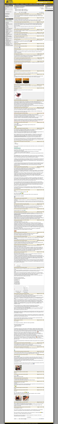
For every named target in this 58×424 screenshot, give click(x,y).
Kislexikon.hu (48, 0)
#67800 (29, 84)
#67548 (26, 43)
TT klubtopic (7, 26)
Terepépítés (7, 27)
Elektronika (19, 10)
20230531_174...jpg (18, 400)
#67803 (27, 107)
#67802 (27, 166)
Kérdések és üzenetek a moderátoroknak (8, 40)
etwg (16, 29)
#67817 (26, 240)
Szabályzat (36, 423)
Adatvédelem (26, 423)
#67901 (27, 381)
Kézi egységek (26, 10)
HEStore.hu (45, 0)
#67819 (26, 267)
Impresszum (30, 423)
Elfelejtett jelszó (7, 16)
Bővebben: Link (16, 42)
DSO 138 (15, 90)
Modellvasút (16, 10)
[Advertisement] (49, 26)
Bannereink (33, 423)
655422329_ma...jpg (18, 98)
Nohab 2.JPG (18, 83)
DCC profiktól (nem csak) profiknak (21, 5)
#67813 (27, 354)
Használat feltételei (22, 423)
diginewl (17, 107)
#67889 (27, 374)
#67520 (28, 29)
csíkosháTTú (21, 29)
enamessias (21, 351)
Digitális (23, 10)
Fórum (15, 5)
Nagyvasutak (7, 22)
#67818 (26, 244)
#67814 (26, 236)
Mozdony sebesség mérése (9, 28)
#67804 (27, 113)
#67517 (26, 32)
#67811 (26, 232)
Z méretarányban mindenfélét (9, 45)
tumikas (17, 32)
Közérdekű (7, 25)
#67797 (29, 61)
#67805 (27, 122)
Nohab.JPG (18, 69)
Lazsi (17, 128)
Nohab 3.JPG (25, 83)
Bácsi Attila (17, 61)
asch (16, 166)
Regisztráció (6, 15)
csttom (17, 351)
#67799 (29, 74)
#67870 (28, 351)
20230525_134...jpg (18, 370)
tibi (20, 43)
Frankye (18, 7)
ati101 (17, 43)
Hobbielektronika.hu (41, 0)
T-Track (6, 37)
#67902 (27, 387)
